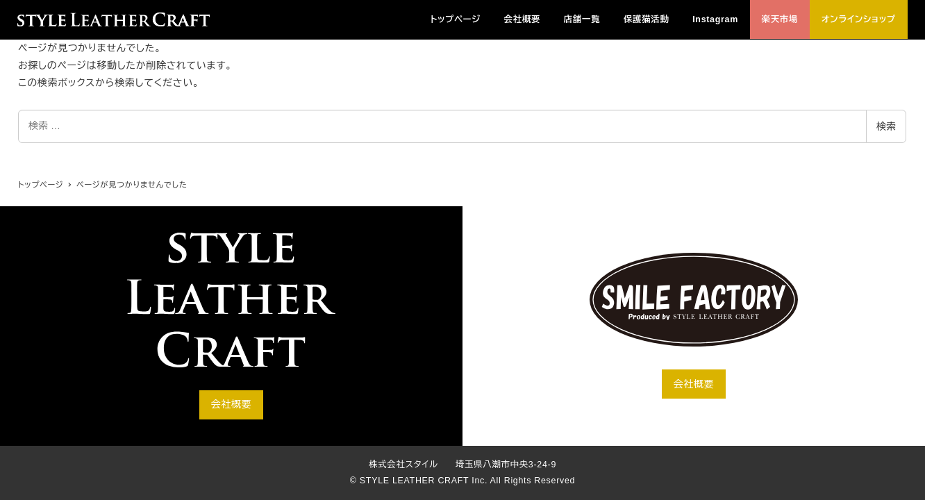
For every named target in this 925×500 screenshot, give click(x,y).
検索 (886, 126)
